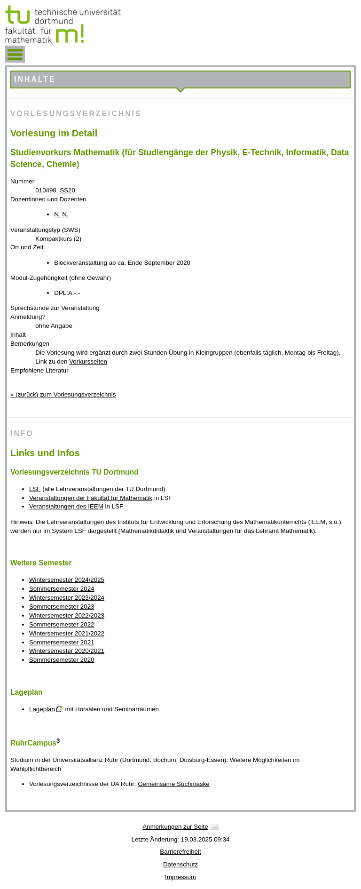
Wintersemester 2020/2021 (66, 650)
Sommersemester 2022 (61, 624)
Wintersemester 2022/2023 (66, 615)
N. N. (61, 214)
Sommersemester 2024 (61, 588)
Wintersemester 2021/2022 (66, 633)
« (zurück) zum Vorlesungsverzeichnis (63, 394)
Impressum (180, 877)
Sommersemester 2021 (61, 642)
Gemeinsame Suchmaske (174, 783)
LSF (34, 488)
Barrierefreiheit (180, 851)
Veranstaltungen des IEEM (66, 506)
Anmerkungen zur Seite (175, 826)
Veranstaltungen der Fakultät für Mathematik (90, 497)
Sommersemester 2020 (61, 659)
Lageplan (42, 709)
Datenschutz (180, 864)
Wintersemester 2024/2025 (66, 579)
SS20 (67, 190)
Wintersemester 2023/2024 (66, 597)
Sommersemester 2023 (61, 606)
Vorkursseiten (88, 361)
